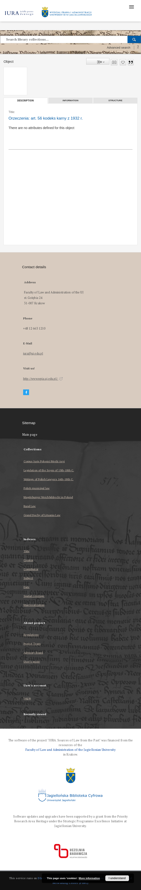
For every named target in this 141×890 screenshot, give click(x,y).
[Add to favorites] (123, 62)
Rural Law (30, 506)
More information (89, 878)
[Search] (134, 39)
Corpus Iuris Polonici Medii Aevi (44, 461)
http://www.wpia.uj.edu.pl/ (43, 379)
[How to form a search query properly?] (138, 48)
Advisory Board (33, 652)
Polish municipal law (37, 488)
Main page (30, 435)
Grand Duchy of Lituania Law (42, 515)
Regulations (31, 634)
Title (27, 551)
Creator (28, 560)
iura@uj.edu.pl (33, 353)
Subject (28, 578)
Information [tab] (70, 100)
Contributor (31, 569)
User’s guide (32, 661)
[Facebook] (26, 392)
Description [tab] (25, 100)
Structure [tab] (115, 100)
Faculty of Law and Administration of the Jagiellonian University (70, 750)
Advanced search (118, 47)
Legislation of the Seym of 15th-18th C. (49, 470)
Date (27, 587)
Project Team (32, 643)
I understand (117, 878)
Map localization (34, 605)
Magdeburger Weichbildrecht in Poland (48, 497)
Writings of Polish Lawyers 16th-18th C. (49, 479)
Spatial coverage (34, 596)
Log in (27, 698)
